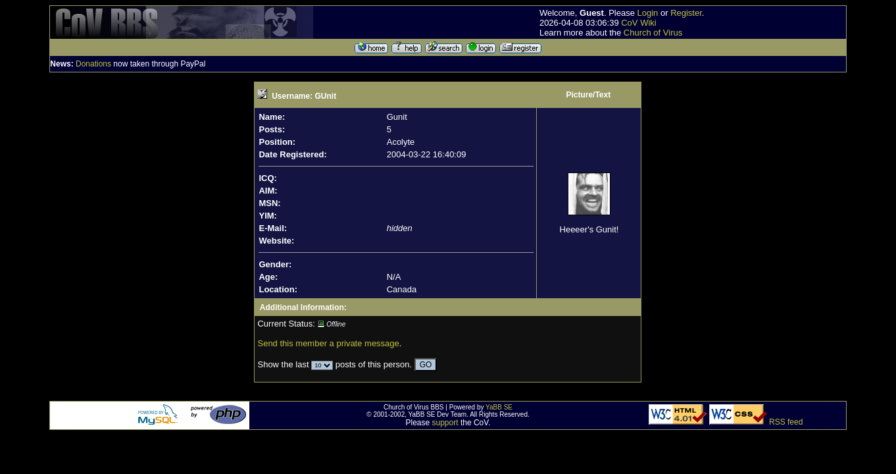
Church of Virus (653, 33)
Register (686, 13)
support (445, 422)
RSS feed (786, 422)
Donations (93, 63)
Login (648, 13)
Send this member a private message (328, 343)
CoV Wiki (638, 23)
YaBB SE (498, 407)
